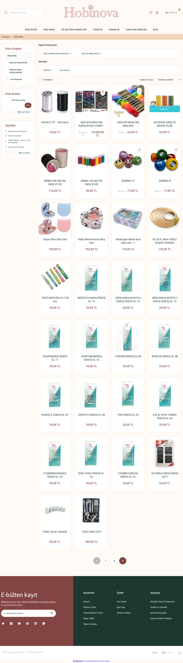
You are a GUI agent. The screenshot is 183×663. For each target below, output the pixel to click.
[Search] (23, 12)
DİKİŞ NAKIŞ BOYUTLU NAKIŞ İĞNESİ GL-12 (164, 299)
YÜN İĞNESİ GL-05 (128, 414)
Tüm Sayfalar (24, 153)
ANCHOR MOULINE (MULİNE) (128, 124)
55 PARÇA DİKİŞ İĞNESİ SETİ (164, 475)
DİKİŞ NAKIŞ (18, 37)
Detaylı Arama (24, 112)
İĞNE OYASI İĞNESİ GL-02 (91, 475)
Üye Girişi (121, 607)
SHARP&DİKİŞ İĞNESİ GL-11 (55, 358)
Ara (28, 105)
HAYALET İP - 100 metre (55, 122)
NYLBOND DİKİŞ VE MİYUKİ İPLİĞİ (165, 124)
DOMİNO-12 (128, 180)
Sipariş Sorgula (90, 624)
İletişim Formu (89, 607)
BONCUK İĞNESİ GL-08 (165, 356)
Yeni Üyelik (121, 601)
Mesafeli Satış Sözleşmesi (162, 601)
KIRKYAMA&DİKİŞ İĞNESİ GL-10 (91, 358)
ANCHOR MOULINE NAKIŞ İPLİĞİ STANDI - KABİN (91, 124)
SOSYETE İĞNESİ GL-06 (91, 414)
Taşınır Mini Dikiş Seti (55, 239)
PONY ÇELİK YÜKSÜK (55, 531)
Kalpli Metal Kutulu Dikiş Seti (91, 241)
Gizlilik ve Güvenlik (158, 607)
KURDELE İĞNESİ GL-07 (54, 414)
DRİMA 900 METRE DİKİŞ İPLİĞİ (55, 182)
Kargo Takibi (88, 618)
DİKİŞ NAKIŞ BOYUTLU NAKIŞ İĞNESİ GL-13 (128, 299)
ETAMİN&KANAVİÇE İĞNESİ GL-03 (55, 475)
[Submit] (51, 613)
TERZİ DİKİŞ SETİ (91, 531)
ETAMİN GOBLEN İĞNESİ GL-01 (128, 475)
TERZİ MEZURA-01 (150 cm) (55, 299)
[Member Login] (157, 13)
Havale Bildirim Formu (93, 613)
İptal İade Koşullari (158, 613)
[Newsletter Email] (28, 613)
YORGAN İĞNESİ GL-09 (128, 356)
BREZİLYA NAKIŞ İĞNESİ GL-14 (92, 299)
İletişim (86, 601)
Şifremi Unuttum (124, 613)
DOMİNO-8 (165, 180)
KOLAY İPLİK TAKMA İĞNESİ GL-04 (165, 416)
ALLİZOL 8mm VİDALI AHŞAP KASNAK (164, 241)
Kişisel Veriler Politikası (161, 618)
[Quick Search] (14, 105)
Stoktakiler (48, 80)
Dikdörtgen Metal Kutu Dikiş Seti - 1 (128, 241)
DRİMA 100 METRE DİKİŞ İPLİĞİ (91, 182)
